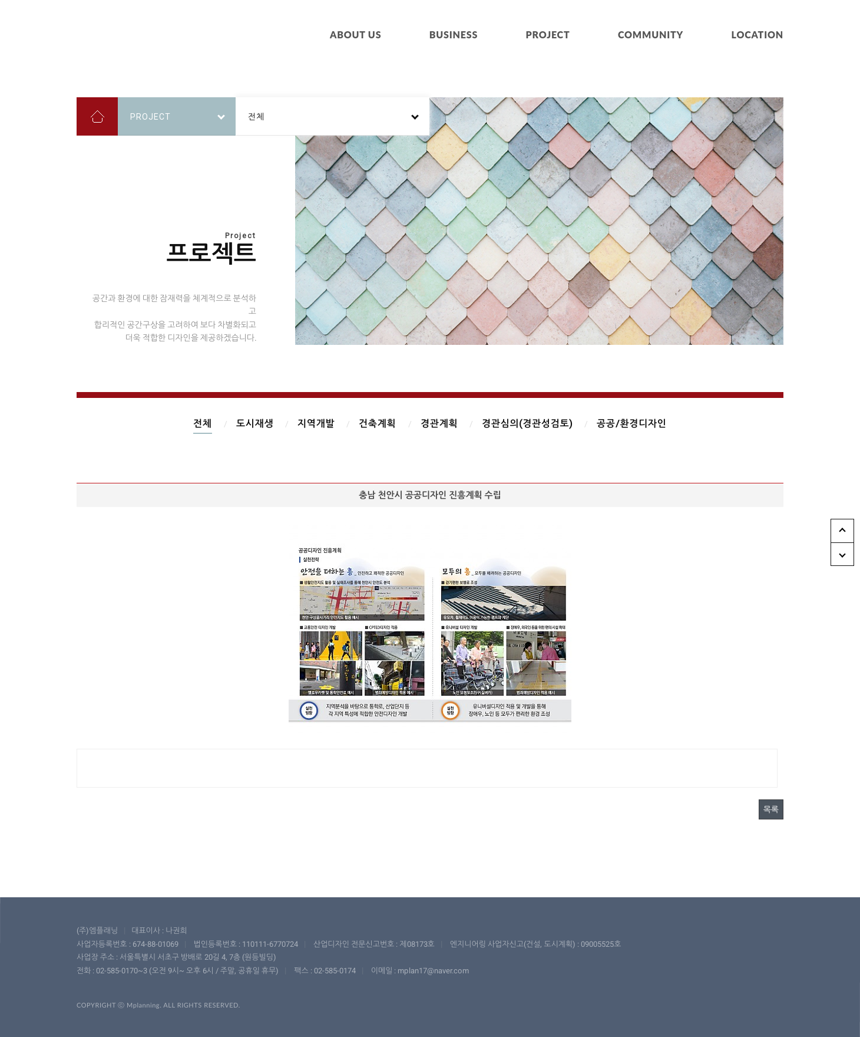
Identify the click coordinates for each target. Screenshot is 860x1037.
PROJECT (548, 34)
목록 (771, 809)
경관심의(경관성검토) (527, 423)
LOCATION (757, 34)
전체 (202, 423)
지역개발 (316, 423)
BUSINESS (453, 34)
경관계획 (439, 423)
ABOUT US (355, 34)
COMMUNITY (650, 34)
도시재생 (254, 423)
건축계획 (377, 423)
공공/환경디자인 (632, 423)
